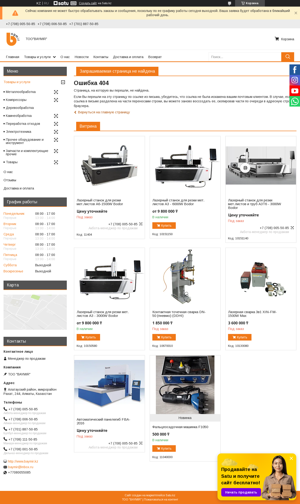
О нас (65, 57)
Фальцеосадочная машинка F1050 (180, 427)
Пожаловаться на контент (161, 499)
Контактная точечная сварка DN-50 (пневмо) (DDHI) (179, 314)
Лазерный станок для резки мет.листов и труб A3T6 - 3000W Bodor (254, 204)
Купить (166, 225)
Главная (12, 57)
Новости (82, 57)
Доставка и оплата (128, 57)
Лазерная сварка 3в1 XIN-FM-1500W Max (252, 314)
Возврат (155, 57)
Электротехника (18, 131)
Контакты (100, 57)
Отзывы (10, 180)
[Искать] (287, 56)
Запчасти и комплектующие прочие (27, 152)
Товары (12, 162)
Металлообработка (21, 92)
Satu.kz (170, 495)
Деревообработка (20, 108)
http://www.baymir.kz (23, 461)
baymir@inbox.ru (20, 467)
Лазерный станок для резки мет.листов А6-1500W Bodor (100, 202)
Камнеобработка (19, 116)
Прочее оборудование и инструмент (25, 141)
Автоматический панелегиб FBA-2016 (103, 421)
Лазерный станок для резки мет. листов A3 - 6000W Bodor (178, 202)
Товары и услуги (37, 57)
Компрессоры (16, 100)
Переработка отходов (23, 124)
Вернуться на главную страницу (104, 112)
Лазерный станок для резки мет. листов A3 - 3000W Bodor (103, 314)
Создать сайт (88, 3)
